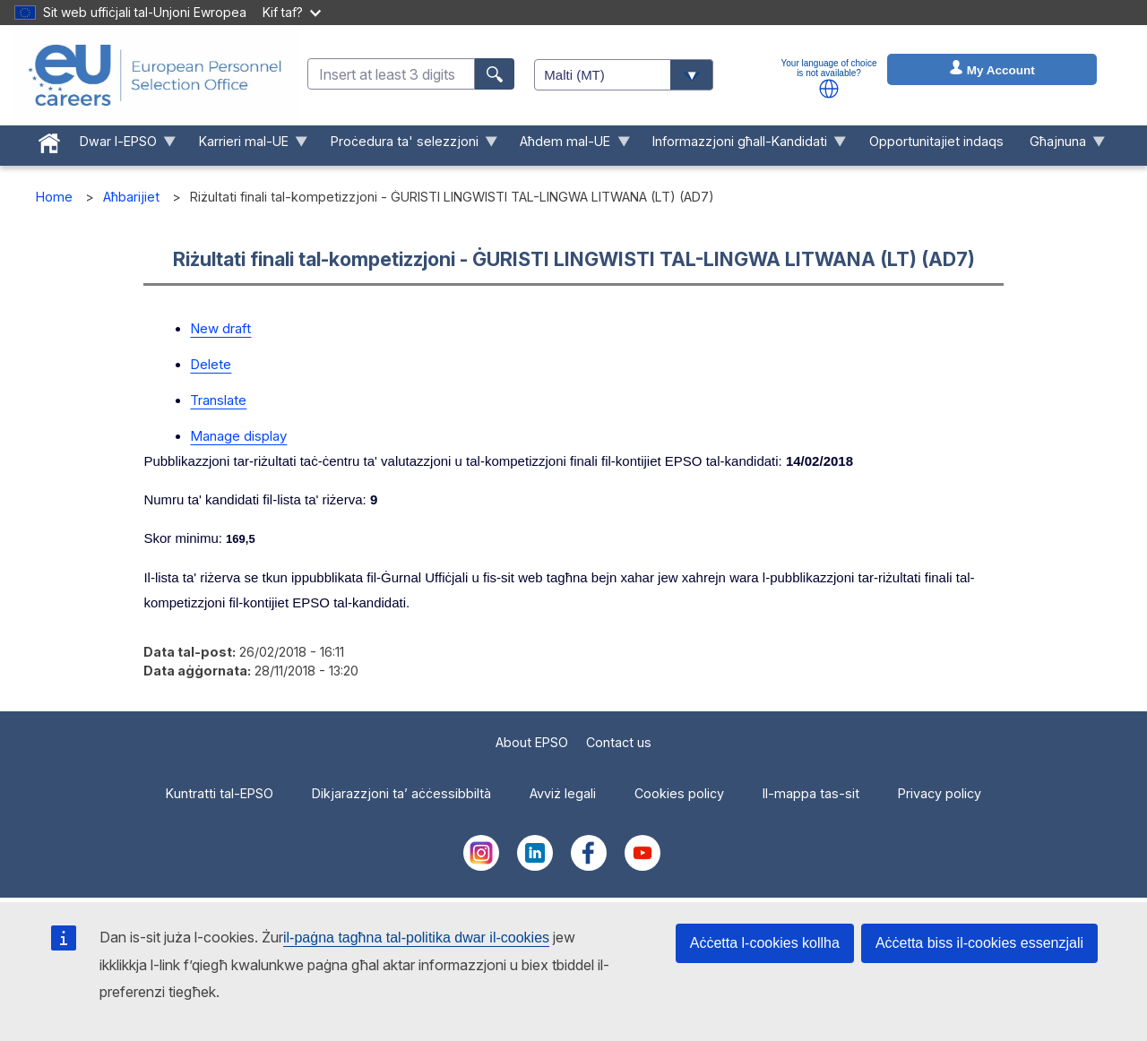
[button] (829, 88)
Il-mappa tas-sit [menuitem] (811, 793)
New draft (220, 328)
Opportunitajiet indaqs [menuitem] (936, 141)
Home (54, 196)
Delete (210, 364)
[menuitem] (49, 139)
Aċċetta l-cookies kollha (765, 943)
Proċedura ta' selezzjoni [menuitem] (407, 145)
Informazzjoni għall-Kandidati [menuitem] (743, 145)
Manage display (238, 435)
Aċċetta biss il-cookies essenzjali (979, 943)
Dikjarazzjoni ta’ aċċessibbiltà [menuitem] (401, 793)
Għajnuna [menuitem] (1060, 145)
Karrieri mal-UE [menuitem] (246, 145)
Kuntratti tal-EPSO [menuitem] (219, 793)
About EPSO (532, 742)
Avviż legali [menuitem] (563, 793)
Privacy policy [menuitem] (939, 793)
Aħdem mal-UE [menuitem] (568, 145)
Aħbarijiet (131, 196)
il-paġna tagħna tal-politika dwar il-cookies (416, 937)
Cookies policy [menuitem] (679, 793)
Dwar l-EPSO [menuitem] (122, 145)
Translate (218, 400)
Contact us (618, 742)
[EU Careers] (155, 75)
